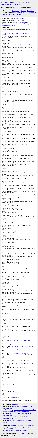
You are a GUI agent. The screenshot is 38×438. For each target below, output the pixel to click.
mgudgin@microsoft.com (20, 22)
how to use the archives (12, 430)
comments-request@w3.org (14, 349)
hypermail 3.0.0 (23, 433)
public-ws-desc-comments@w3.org (19, 353)
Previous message (28, 12)
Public (18, 2)
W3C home (4, 2)
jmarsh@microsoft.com (21, 24)
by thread (30, 427)
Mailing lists (12, 2)
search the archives (25, 430)
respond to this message (17, 425)
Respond (23, 11)
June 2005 (17, 4)
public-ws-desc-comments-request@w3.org (22, 346)
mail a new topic (29, 425)
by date (25, 427)
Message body (16, 11)
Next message (18, 12)
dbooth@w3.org (18, 18)
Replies (18, 14)
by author (10, 428)
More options (30, 11)
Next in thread (11, 14)
